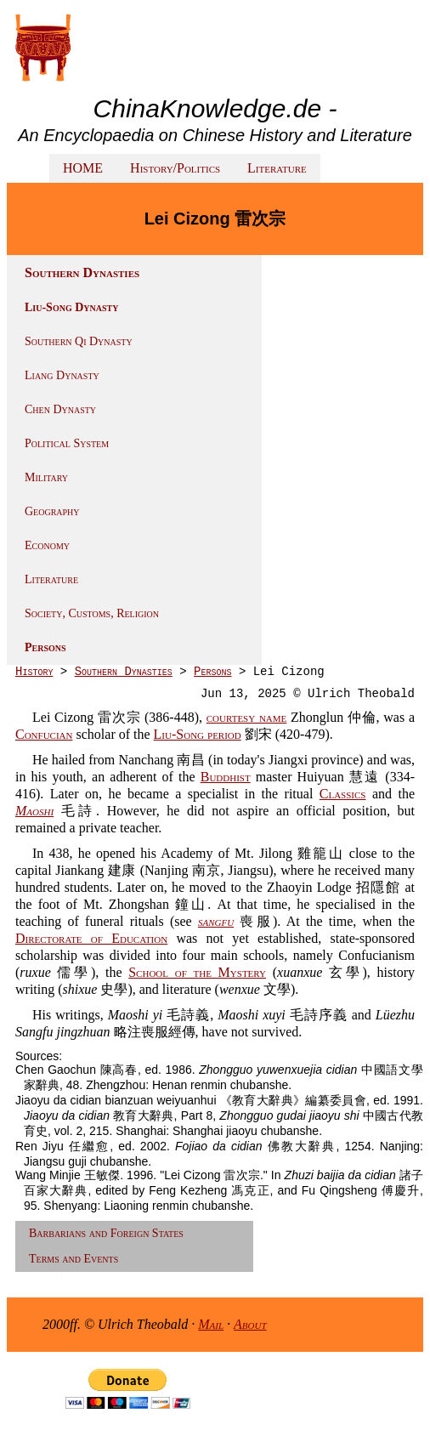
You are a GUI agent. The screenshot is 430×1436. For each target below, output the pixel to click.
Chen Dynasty (60, 409)
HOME (83, 168)
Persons (45, 647)
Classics (343, 793)
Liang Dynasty (62, 375)
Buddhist (226, 776)
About (250, 1324)
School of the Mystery (197, 972)
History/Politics (175, 168)
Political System (67, 443)
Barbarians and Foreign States (106, 1233)
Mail (210, 1324)
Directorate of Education (91, 938)
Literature (277, 168)
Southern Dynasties (124, 671)
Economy (47, 545)
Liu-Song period (197, 734)
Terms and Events (73, 1258)
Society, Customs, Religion (92, 613)
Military (46, 477)
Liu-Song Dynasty (71, 307)
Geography (52, 511)
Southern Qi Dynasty (79, 341)
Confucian (44, 734)
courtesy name (247, 717)
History (34, 671)
